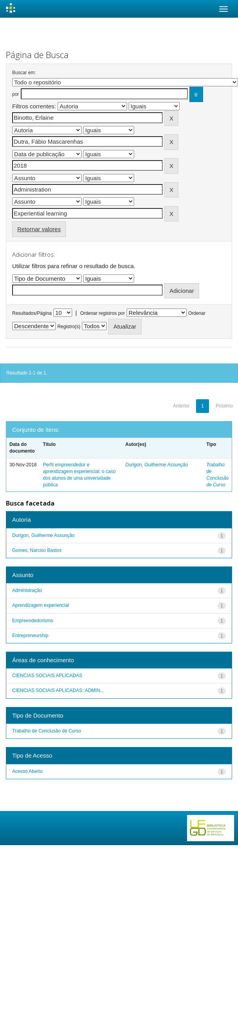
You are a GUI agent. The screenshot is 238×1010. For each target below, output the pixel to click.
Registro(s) (68, 326)
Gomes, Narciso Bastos (37, 550)
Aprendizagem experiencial (40, 605)
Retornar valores (39, 229)
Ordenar (196, 313)
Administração (27, 590)
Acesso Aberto (27, 771)
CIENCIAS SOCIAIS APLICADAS (47, 675)
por (15, 94)
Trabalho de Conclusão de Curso (46, 731)
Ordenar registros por (102, 313)
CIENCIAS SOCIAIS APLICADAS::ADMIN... (58, 690)
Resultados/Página (32, 313)
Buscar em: (24, 72)
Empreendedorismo (32, 620)
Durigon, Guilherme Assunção (156, 465)
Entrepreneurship (30, 635)
